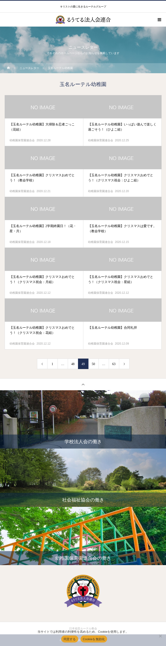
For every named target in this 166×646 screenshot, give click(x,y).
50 (93, 364)
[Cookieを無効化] (160, 636)
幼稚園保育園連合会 (22, 140)
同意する (70, 639)
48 (73, 364)
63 (113, 364)
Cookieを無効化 (94, 639)
